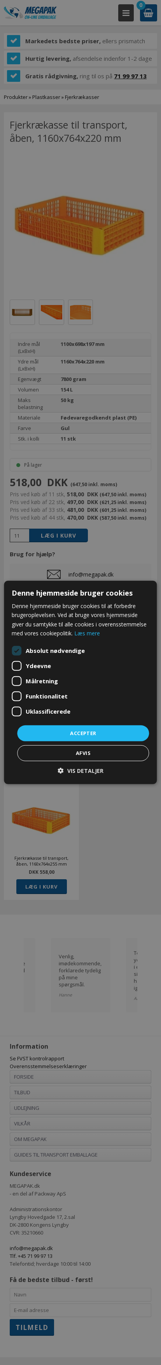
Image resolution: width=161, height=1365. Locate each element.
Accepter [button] (83, 733)
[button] (80, 770)
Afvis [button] (83, 753)
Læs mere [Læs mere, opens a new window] (87, 633)
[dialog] (80, 682)
